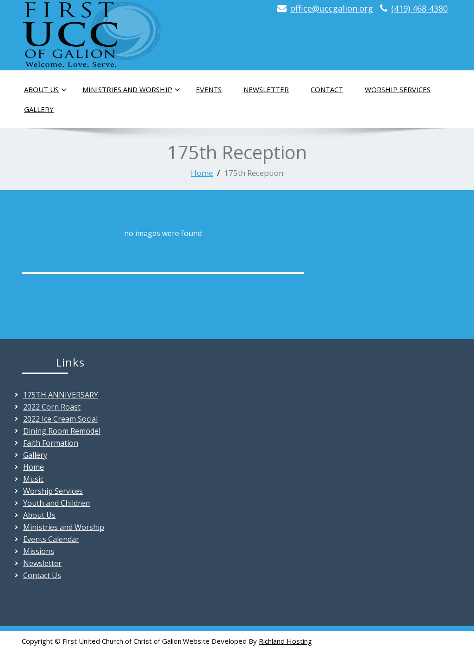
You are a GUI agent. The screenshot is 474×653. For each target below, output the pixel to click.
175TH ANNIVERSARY (60, 394)
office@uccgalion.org (331, 8)
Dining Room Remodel (61, 430)
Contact (327, 89)
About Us (45, 90)
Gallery (39, 109)
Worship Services (397, 89)
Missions (38, 551)
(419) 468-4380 (419, 8)
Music (33, 479)
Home (202, 173)
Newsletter (266, 89)
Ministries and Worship (131, 90)
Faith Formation (50, 443)
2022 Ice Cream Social (60, 418)
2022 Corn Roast (52, 406)
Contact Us (42, 575)
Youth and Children (56, 503)
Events (209, 89)
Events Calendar (51, 539)
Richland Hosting (285, 641)
